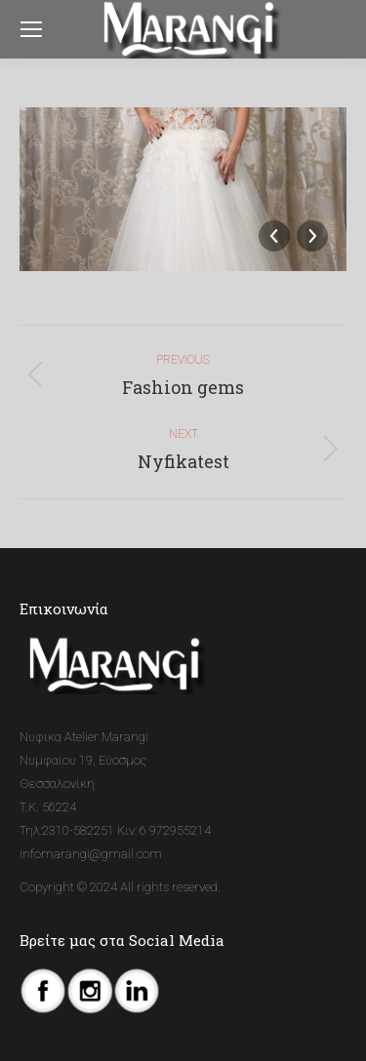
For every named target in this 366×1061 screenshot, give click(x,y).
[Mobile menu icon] (31, 29)
